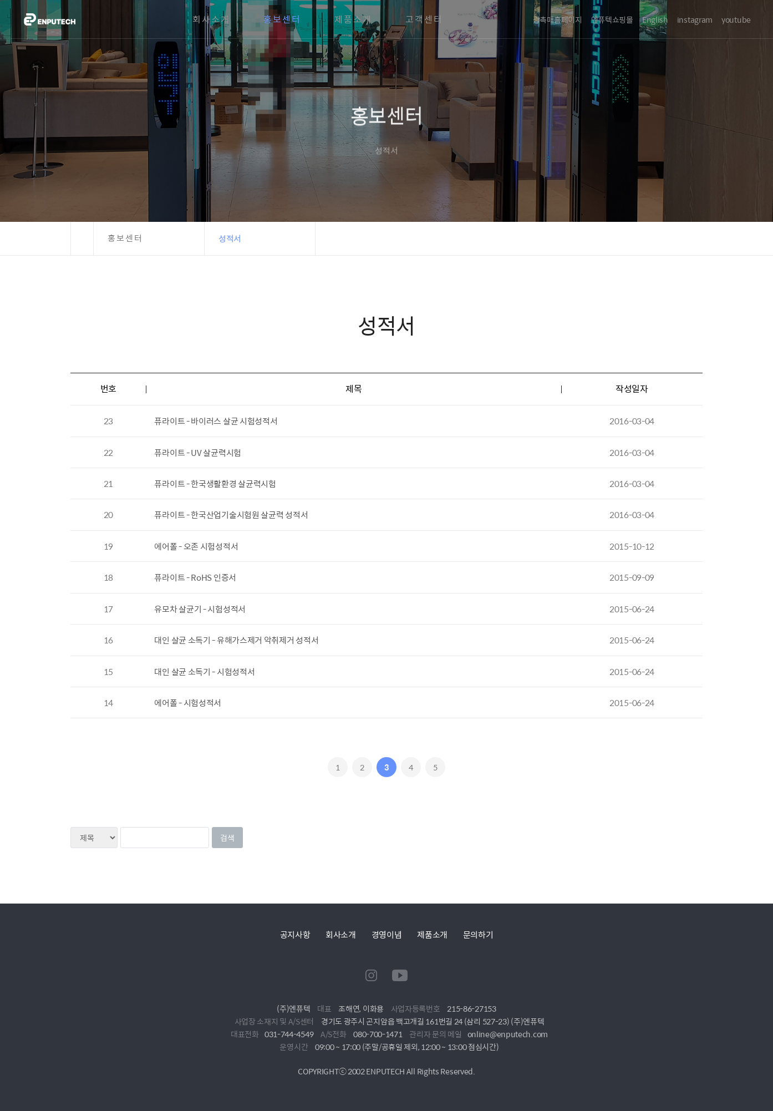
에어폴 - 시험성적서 (187, 702)
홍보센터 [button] (125, 238)
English (655, 19)
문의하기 (478, 934)
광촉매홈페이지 (557, 19)
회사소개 (211, 19)
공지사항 (295, 934)
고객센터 (424, 19)
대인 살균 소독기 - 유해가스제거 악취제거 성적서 (236, 639)
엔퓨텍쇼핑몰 (612, 19)
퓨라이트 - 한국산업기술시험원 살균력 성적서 (231, 514)
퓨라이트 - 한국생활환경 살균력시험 (215, 483)
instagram (695, 19)
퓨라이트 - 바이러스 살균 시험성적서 (215, 420)
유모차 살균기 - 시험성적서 (200, 608)
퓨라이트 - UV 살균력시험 (197, 452)
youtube (736, 19)
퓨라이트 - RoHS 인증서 (195, 577)
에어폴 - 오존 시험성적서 (196, 546)
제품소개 (353, 19)
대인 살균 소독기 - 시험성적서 (204, 671)
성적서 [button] (229, 238)
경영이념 (387, 934)
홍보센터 (282, 19)
